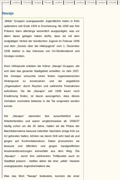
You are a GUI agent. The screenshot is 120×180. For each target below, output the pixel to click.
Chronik (5, 2)
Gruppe (37, 2)
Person (48, 2)
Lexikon (16, 2)
